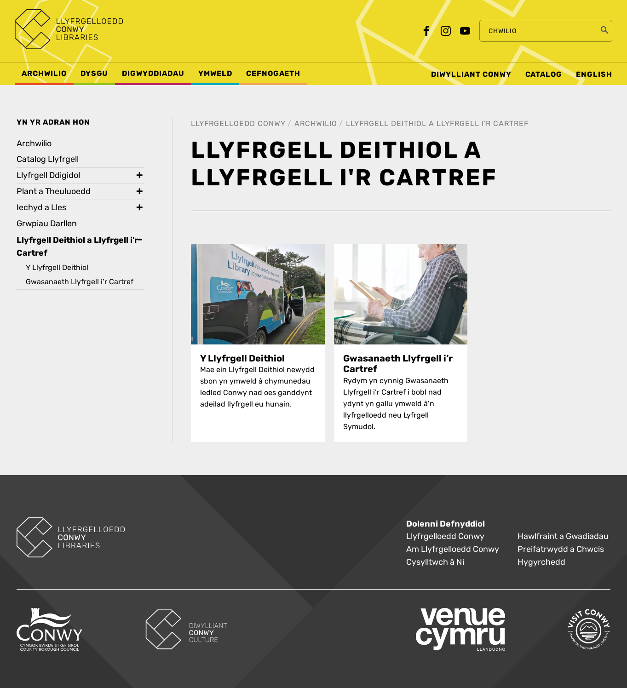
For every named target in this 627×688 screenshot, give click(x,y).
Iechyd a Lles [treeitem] (41, 207)
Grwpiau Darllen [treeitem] (47, 224)
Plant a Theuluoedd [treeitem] (54, 191)
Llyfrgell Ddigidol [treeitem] (48, 175)
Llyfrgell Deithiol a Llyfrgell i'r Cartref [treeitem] (77, 246)
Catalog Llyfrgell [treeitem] (48, 159)
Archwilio (315, 123)
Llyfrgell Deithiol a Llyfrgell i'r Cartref (437, 123)
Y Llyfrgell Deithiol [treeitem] (57, 267)
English (594, 74)
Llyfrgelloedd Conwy (238, 123)
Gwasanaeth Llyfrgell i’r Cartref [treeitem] (79, 281)
